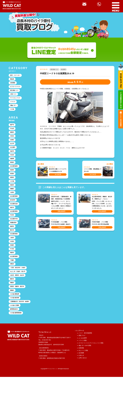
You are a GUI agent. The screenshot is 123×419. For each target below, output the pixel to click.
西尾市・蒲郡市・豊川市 (18, 318)
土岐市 (12, 262)
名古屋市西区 (14, 257)
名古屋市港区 (14, 284)
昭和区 (12, 192)
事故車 (12, 80)
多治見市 (13, 218)
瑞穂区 (12, 205)
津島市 (12, 292)
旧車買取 (13, 84)
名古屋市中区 (14, 240)
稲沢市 (12, 227)
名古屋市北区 (14, 223)
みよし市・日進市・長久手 (19, 301)
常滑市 (12, 188)
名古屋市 (65, 69)
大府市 (12, 209)
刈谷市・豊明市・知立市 (18, 305)
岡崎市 (12, 314)
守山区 (12, 135)
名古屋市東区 (14, 231)
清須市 (12, 201)
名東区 (12, 148)
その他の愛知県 (15, 327)
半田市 (12, 144)
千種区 (12, 288)
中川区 (12, 275)
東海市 (12, 175)
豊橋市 (12, 323)
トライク (13, 106)
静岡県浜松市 (14, 347)
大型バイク (14, 97)
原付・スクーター (16, 76)
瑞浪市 (12, 279)
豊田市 (12, 310)
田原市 (12, 183)
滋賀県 (12, 170)
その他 (12, 115)
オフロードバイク (16, 89)
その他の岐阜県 (15, 331)
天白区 (12, 166)
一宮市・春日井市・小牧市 (19, 297)
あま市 (12, 153)
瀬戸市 (12, 131)
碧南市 (12, 140)
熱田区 (12, 249)
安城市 (12, 271)
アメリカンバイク (16, 102)
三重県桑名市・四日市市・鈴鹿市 (19, 337)
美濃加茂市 (14, 244)
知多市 (12, 161)
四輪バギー (14, 110)
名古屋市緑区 (14, 179)
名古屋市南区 (14, 214)
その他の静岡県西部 (16, 351)
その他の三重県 (15, 343)
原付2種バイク (55, 69)
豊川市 (12, 253)
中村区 (12, 266)
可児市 (12, 236)
